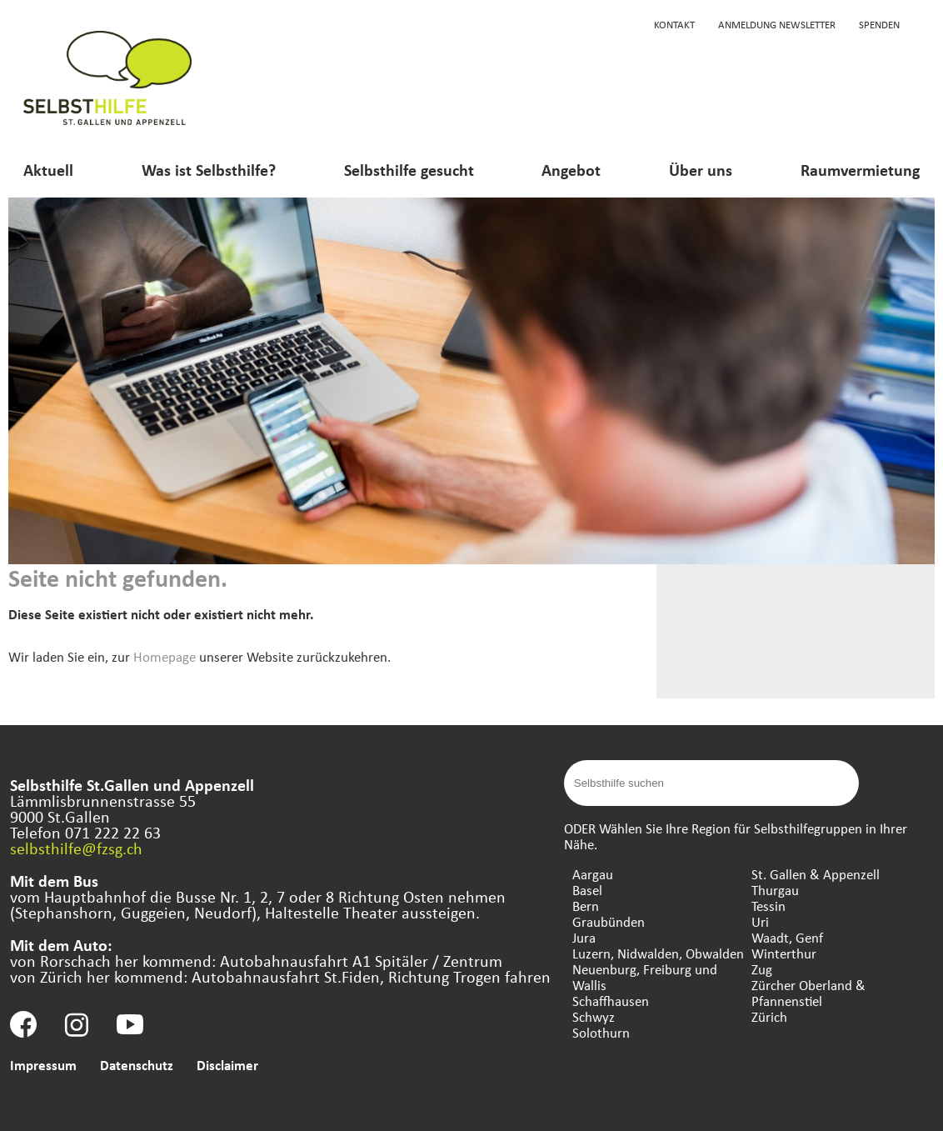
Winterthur (783, 953)
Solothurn (601, 1032)
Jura (584, 937)
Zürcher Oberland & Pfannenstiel (808, 992)
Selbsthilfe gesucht (409, 169)
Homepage (164, 656)
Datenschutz (136, 1065)
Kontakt (674, 24)
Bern (585, 905)
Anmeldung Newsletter (777, 24)
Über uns (700, 169)
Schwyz (593, 1016)
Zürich (769, 1016)
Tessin (768, 905)
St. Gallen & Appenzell (815, 873)
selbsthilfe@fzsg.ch (76, 848)
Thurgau (775, 889)
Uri (760, 921)
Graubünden (608, 921)
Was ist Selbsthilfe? (209, 169)
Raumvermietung (860, 169)
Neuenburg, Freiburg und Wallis (644, 976)
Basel (587, 889)
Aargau (592, 873)
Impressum (43, 1065)
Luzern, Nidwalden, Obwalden (658, 953)
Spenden (879, 24)
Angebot (571, 169)
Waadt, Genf (787, 937)
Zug (761, 968)
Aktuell (48, 169)
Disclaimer (227, 1065)
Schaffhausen (610, 1000)
